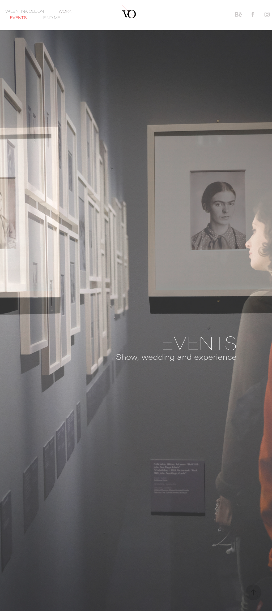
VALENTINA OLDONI (25, 11)
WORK (65, 11)
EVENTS (18, 17)
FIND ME (51, 17)
